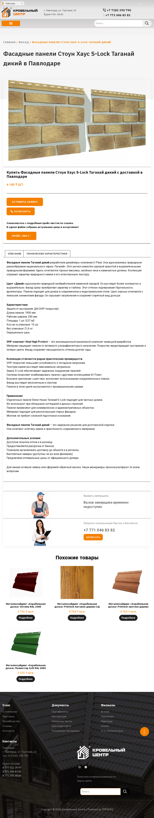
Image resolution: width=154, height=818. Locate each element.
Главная (9, 42)
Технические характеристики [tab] (46, 253)
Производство (11, 721)
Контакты (8, 730)
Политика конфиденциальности (96, 776)
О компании (9, 711)
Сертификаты (60, 711)
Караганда (107, 716)
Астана (105, 711)
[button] (11, 23)
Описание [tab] (14, 253)
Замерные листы (62, 721)
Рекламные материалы (65, 730)
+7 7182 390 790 (119, 10)
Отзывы (7, 726)
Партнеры (8, 716)
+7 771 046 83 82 (117, 15)
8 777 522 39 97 (11, 767)
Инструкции (59, 716)
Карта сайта (84, 780)
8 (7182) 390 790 (18, 755)
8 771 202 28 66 (11, 775)
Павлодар (107, 721)
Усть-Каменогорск (112, 730)
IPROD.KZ (107, 809)
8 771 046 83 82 (11, 771)
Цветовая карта (61, 726)
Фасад (24, 42)
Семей (105, 726)
